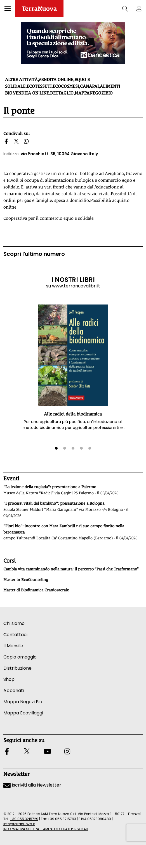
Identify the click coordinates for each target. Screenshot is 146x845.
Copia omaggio (20, 657)
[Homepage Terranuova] (39, 8)
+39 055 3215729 (24, 818)
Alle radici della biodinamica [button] (73, 414)
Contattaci (15, 634)
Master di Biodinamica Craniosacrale (36, 590)
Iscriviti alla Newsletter (32, 785)
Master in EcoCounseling (25, 579)
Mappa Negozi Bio (22, 701)
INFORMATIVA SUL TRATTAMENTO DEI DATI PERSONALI (45, 829)
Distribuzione (17, 668)
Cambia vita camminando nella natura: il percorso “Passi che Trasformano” (71, 569)
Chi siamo (14, 623)
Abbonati (13, 690)
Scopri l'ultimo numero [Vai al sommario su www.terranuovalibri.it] (34, 254)
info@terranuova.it (19, 824)
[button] (7, 8)
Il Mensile (13, 646)
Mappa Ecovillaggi (23, 713)
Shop (9, 679)
